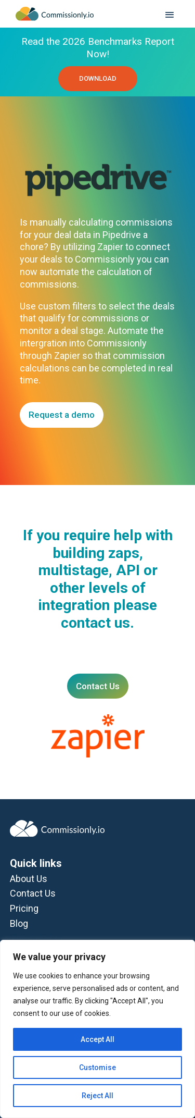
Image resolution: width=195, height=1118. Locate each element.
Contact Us (98, 686)
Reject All (97, 1095)
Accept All (97, 1039)
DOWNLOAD (97, 78)
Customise (97, 1067)
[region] (97, 1029)
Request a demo (62, 414)
